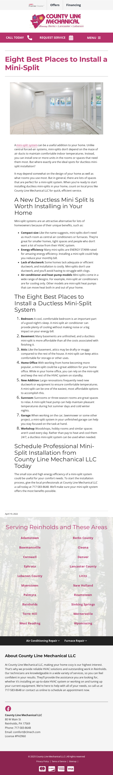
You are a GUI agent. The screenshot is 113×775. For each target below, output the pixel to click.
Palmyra (30, 595)
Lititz (83, 576)
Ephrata (30, 566)
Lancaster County (83, 566)
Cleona (83, 547)
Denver (83, 557)
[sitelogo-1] (56, 14)
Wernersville (83, 614)
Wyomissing (83, 623)
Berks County (83, 538)
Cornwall (30, 557)
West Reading (29, 623)
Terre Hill (30, 614)
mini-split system (27, 145)
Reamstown (83, 595)
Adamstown (30, 538)
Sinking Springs (83, 604)
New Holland (83, 585)
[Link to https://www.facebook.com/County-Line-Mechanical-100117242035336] (8, 708)
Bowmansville (30, 547)
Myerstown (29, 585)
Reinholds (30, 604)
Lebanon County (30, 576)
